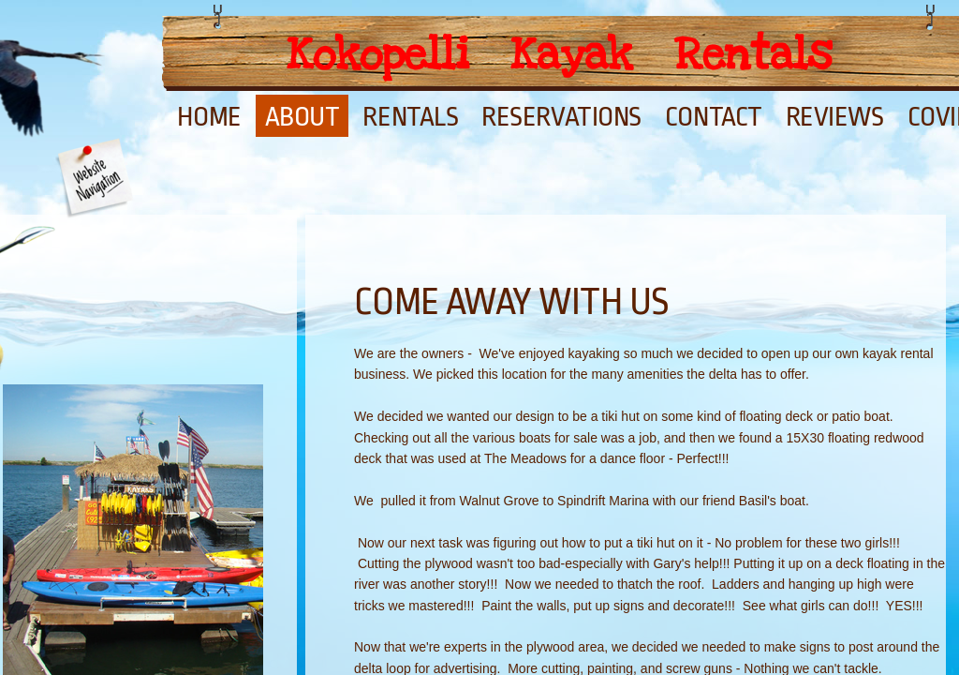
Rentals (410, 117)
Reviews (835, 117)
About (302, 117)
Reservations (561, 117)
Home (209, 117)
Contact (713, 117)
